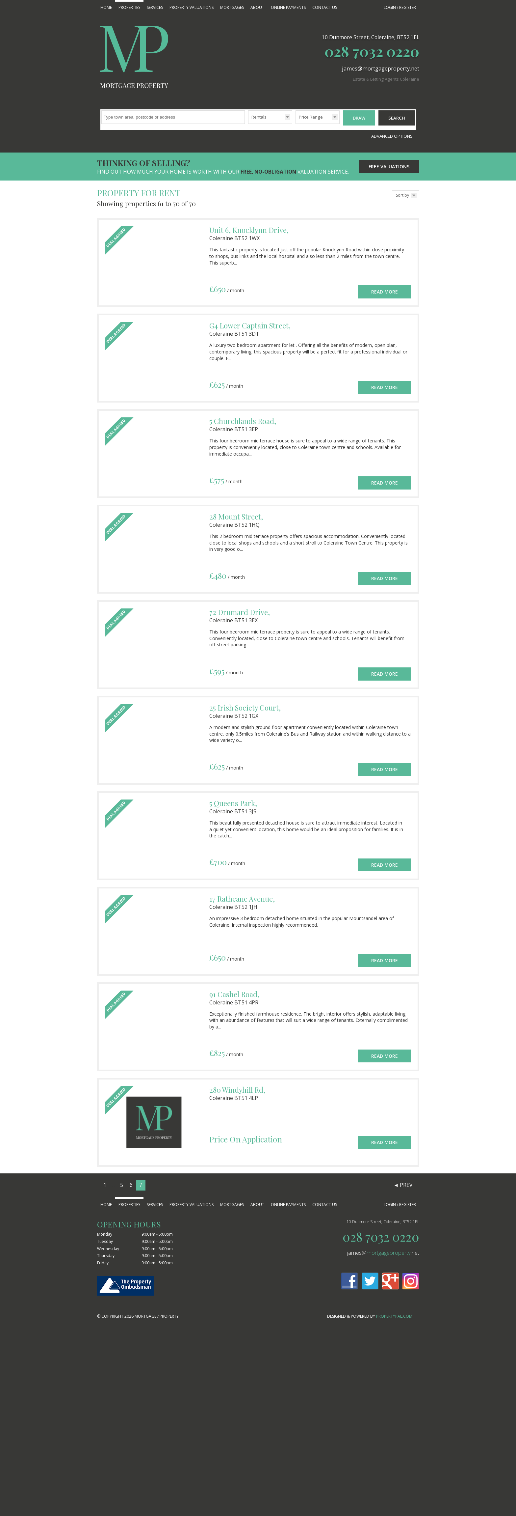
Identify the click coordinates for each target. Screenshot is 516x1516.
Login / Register (400, 7)
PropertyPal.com (394, 1313)
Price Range (311, 117)
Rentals (259, 117)
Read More (384, 285)
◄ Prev (403, 1181)
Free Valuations (389, 163)
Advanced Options (392, 133)
